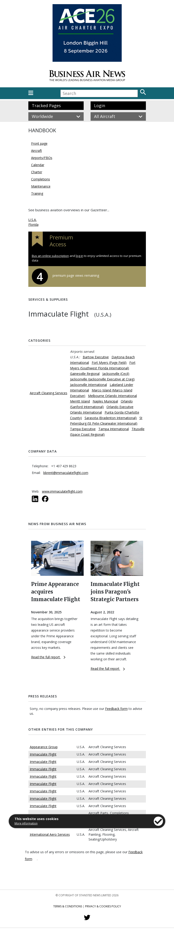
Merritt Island (80, 401)
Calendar (37, 165)
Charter (36, 172)
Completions (40, 179)
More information (26, 823)
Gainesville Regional (85, 373)
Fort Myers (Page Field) (109, 362)
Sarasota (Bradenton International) (111, 418)
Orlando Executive (119, 407)
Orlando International (86, 412)
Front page (39, 143)
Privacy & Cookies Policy (103, 906)
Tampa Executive (83, 429)
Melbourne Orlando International (112, 396)
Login (99, 105)
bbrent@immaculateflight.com (65, 472)
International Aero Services (50, 834)
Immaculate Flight (43, 754)
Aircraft (36, 150)
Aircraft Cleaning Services (48, 393)
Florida (33, 224)
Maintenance (40, 186)
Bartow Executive (96, 357)
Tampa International (113, 429)
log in (79, 256)
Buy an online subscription (50, 256)
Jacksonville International (88, 384)
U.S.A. (32, 220)
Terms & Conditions (67, 906)
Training (37, 193)
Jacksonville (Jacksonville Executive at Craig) (102, 379)
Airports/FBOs (41, 158)
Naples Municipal (105, 401)
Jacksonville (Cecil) (115, 373)
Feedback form (116, 708)
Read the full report (48, 657)
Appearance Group (44, 747)
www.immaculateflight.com (62, 491)
